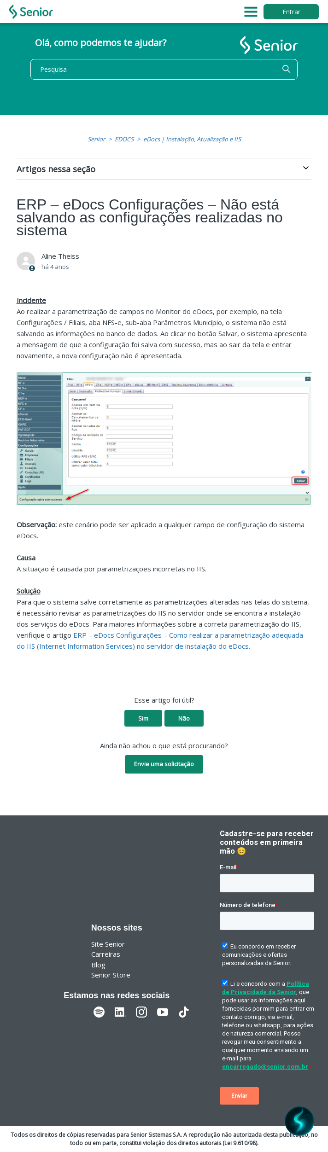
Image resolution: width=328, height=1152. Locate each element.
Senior (96, 139)
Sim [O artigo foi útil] (143, 718)
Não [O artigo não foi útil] (184, 718)
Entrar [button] (291, 11)
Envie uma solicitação (164, 764)
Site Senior (108, 943)
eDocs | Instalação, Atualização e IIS (192, 139)
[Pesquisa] (164, 69)
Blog (98, 964)
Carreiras (105, 954)
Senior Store (110, 974)
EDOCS (124, 139)
